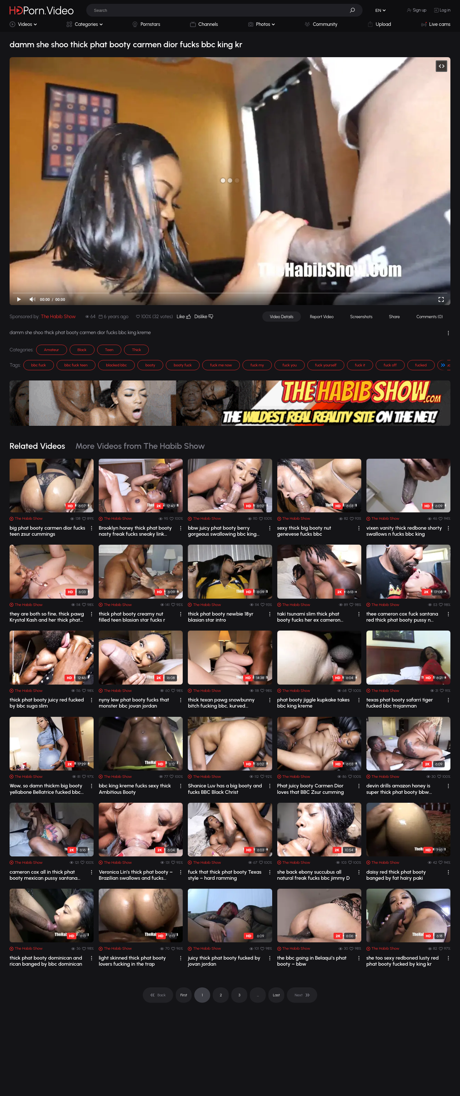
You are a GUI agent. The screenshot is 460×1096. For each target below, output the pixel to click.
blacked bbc (116, 365)
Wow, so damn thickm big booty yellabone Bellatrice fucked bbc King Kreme (46, 789)
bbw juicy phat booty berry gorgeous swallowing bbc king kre (222, 531)
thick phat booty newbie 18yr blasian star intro (220, 617)
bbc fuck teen (76, 365)
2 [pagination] (221, 995)
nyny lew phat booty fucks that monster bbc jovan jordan (134, 703)
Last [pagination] (276, 995)
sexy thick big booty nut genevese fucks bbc (304, 531)
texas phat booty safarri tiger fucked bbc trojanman (399, 703)
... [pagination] (258, 995)
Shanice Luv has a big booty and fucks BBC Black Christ (225, 789)
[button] (355, 10)
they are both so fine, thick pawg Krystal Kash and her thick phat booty (47, 617)
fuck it (360, 365)
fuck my (257, 365)
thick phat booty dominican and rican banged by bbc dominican (46, 961)
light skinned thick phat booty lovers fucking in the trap (132, 961)
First (183, 995)
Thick (136, 350)
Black (82, 350)
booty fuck (183, 365)
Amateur (51, 350)
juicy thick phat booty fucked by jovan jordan (224, 961)
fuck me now (221, 365)
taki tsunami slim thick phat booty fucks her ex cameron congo (309, 617)
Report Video (322, 316)
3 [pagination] (239, 995)
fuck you (289, 365)
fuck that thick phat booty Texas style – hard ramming (224, 875)
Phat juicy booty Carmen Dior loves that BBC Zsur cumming (310, 789)
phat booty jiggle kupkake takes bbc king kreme (313, 703)
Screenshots (361, 316)
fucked (421, 365)
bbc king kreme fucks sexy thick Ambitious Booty (135, 789)
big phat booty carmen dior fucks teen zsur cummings (47, 531)
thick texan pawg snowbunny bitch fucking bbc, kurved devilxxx (221, 703)
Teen (109, 350)
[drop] (91, 528)
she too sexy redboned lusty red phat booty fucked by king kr (402, 961)
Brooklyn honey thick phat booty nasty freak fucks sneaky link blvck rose (135, 531)
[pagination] (158, 995)
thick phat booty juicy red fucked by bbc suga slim (47, 703)
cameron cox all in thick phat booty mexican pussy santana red (43, 875)
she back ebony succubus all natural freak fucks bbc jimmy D (313, 875)
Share (394, 316)
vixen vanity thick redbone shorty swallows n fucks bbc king (404, 531)
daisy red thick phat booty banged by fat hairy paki (396, 875)
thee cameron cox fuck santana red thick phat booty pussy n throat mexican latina (402, 617)
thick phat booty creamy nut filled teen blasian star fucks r (132, 617)
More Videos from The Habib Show (140, 446)
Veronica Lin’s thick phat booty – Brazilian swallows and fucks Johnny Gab (136, 875)
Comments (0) (430, 316)
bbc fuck (38, 365)
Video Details (282, 316)
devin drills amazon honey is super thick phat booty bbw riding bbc (398, 789)
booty (150, 365)
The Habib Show (58, 316)
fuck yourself (326, 365)
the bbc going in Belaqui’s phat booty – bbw (312, 961)
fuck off (390, 365)
